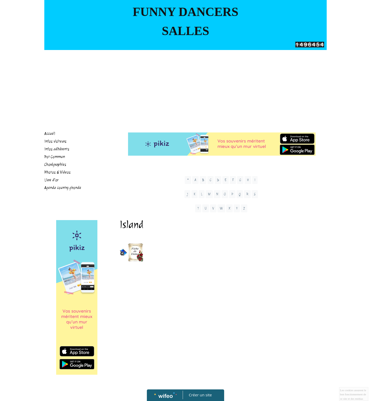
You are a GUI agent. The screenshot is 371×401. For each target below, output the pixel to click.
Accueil (49, 133)
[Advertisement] (185, 89)
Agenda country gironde (62, 187)
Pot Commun (54, 156)
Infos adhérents (56, 149)
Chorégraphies (55, 164)
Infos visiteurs (55, 141)
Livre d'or (51, 180)
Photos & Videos (57, 172)
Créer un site (200, 394)
